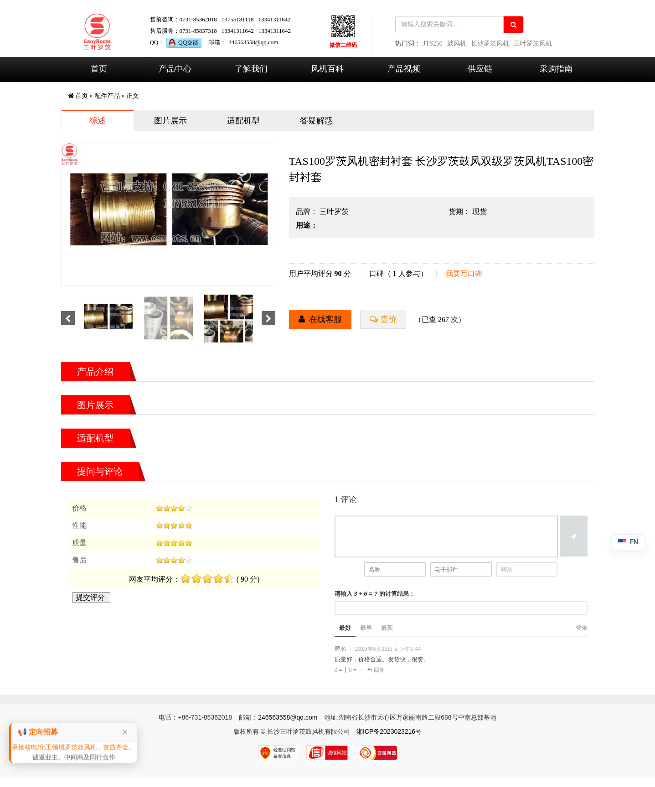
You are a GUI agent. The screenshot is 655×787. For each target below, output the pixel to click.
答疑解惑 (316, 120)
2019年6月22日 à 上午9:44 (388, 649)
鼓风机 (456, 43)
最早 (366, 627)
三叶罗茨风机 (533, 43)
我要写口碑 (464, 273)
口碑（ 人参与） (398, 273)
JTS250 (433, 43)
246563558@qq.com (253, 42)
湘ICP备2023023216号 (389, 731)
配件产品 (107, 95)
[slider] (174, 508)
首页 (99, 68)
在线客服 (325, 319)
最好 (345, 627)
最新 (387, 627)
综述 (97, 120)
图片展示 (170, 120)
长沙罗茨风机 (490, 43)
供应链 (480, 68)
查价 (388, 319)
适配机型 (243, 120)
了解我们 (251, 68)
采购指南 (556, 68)
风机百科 (327, 68)
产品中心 (175, 68)
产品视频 (403, 68)
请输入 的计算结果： (375, 593)
